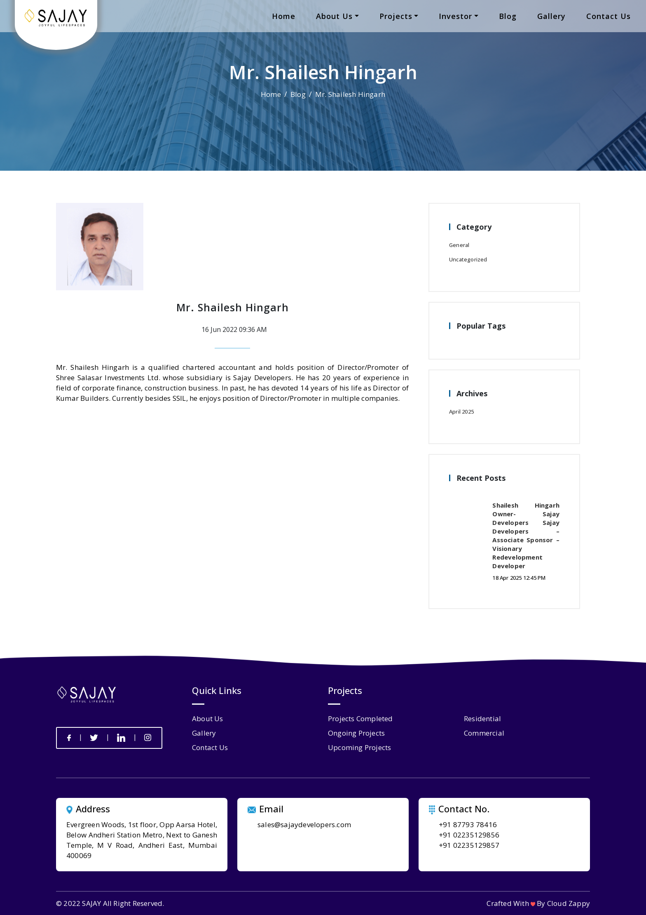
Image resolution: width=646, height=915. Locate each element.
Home (271, 94)
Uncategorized (468, 259)
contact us (608, 16)
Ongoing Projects (356, 733)
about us (334, 16)
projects (395, 16)
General (459, 245)
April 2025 (461, 411)
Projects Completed (360, 718)
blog (508, 16)
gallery (551, 16)
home (283, 16)
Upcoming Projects (359, 747)
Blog (298, 94)
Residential (482, 718)
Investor (455, 16)
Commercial (484, 733)
